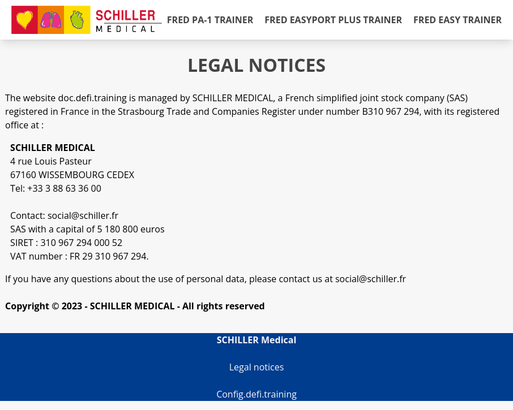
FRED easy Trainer (457, 20)
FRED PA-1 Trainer (210, 20)
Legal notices (256, 367)
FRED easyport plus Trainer (333, 20)
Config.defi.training (256, 394)
